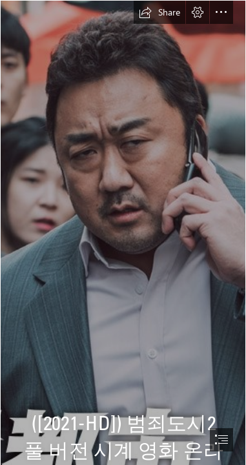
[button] (159, 12)
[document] (123, 232)
